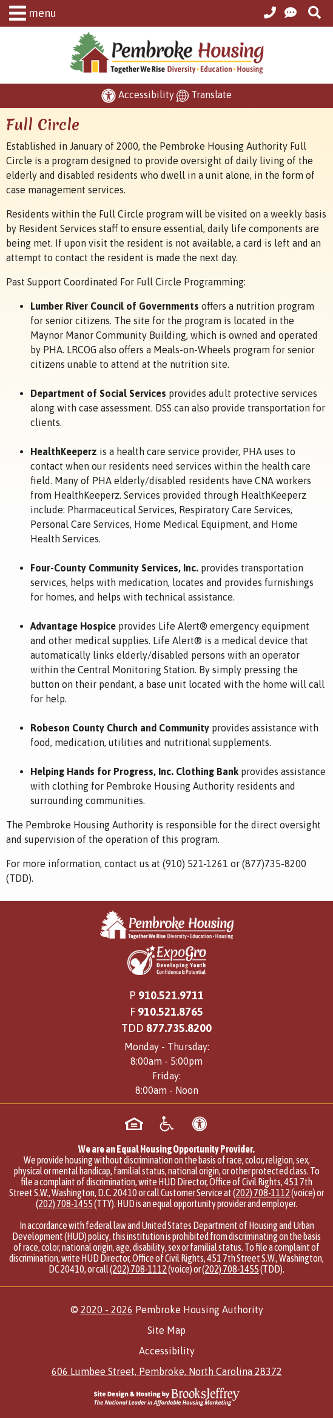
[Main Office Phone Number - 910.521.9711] (270, 13)
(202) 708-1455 (64, 1203)
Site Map (166, 1330)
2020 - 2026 (107, 1309)
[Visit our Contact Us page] (290, 13)
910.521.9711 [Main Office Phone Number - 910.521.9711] (171, 995)
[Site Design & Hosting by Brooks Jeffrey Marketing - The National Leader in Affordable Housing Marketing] (166, 1397)
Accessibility (167, 1350)
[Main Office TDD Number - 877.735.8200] (179, 1028)
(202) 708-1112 (261, 1192)
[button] (29, 15)
